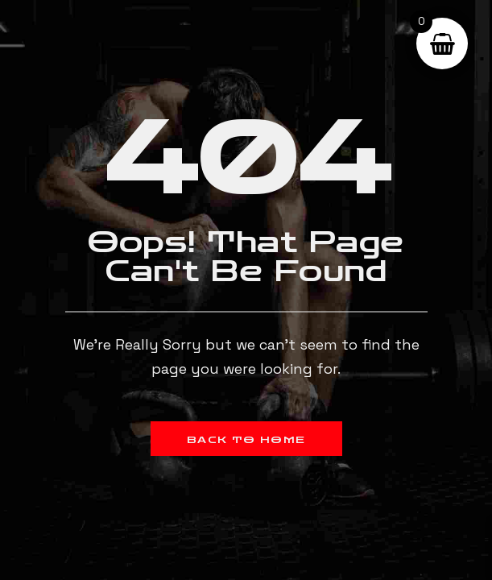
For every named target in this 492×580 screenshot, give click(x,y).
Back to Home (246, 439)
